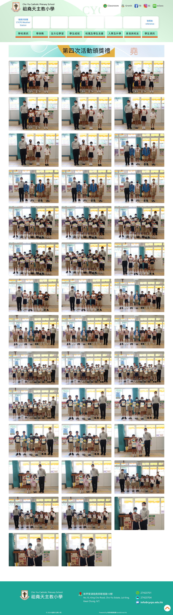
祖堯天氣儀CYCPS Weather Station (23, 22)
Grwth (126, 6)
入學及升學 (114, 33)
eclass (158, 6)
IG (147, 6)
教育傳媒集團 (111, 613)
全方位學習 (57, 33)
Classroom (111, 6)
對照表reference (149, 22)
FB (137, 6)
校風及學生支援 (94, 33)
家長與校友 (132, 33)
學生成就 (74, 33)
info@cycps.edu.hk (152, 602)
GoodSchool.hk (121, 613)
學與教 (40, 33)
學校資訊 (23, 33)
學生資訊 (150, 33)
